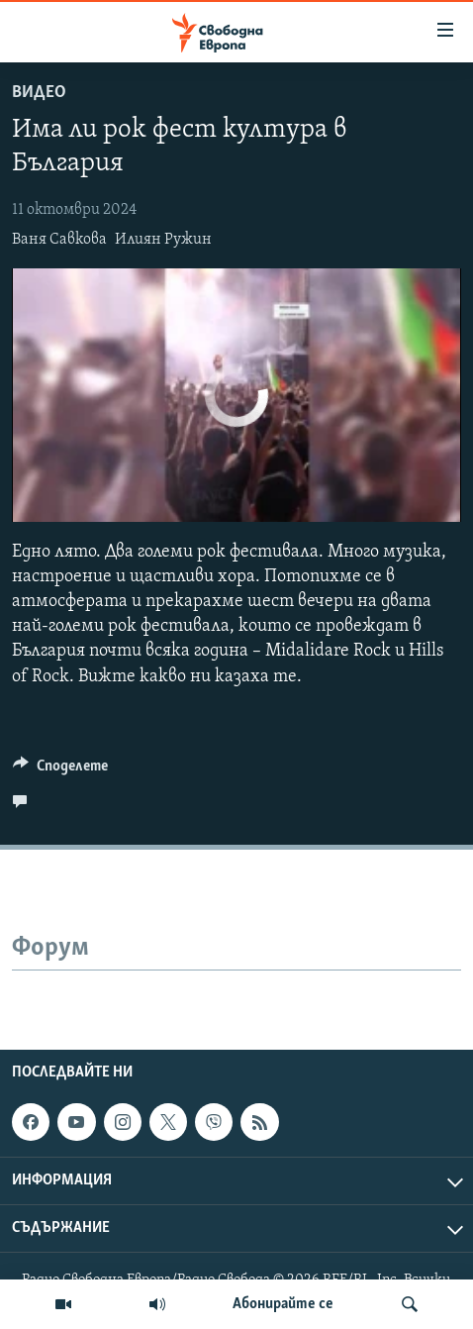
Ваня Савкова (59, 240)
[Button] (60, 770)
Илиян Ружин (163, 240)
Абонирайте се (283, 1304)
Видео (39, 92)
